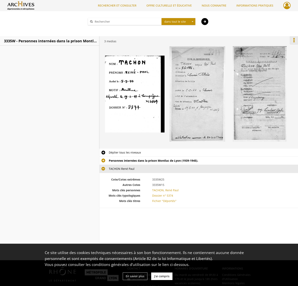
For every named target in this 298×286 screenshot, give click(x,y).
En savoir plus (135, 276)
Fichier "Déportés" (164, 201)
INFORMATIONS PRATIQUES (254, 5)
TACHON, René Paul (165, 190)
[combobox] (178, 21)
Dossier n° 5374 (162, 195)
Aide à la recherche (103, 28)
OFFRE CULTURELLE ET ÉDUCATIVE (169, 5)
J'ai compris (161, 276)
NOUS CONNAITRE (214, 5)
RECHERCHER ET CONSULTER (117, 5)
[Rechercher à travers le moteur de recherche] (127, 21)
